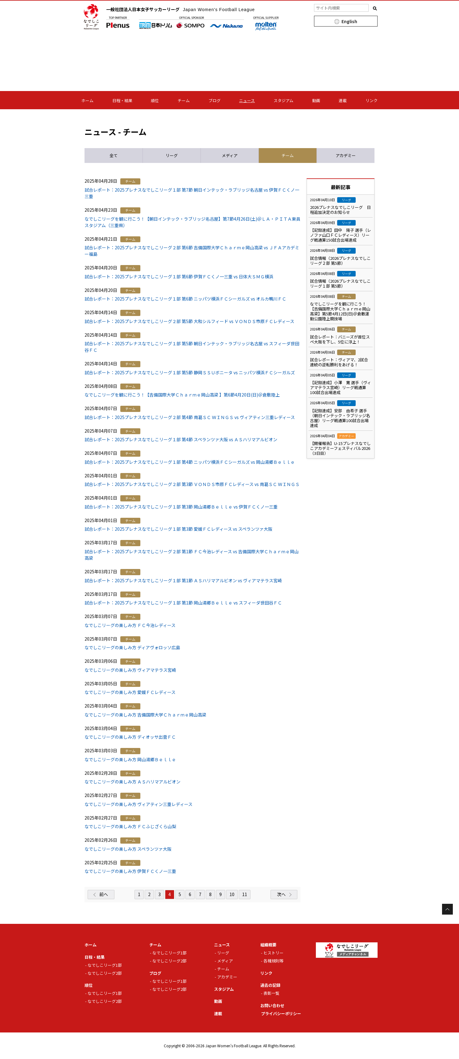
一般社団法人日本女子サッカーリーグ (180, 9)
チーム (184, 100)
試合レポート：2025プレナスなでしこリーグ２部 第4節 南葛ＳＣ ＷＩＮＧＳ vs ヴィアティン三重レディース (190, 417)
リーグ (223, 953)
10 (232, 894)
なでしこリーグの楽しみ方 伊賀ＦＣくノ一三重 (130, 871)
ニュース (247, 100)
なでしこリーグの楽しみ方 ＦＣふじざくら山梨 (130, 826)
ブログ (215, 100)
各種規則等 (273, 961)
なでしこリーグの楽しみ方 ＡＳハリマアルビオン (132, 782)
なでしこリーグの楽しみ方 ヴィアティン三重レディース (138, 804)
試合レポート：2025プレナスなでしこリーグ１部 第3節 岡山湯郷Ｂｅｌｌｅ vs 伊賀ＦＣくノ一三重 (181, 507)
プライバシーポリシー (281, 1013)
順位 (155, 100)
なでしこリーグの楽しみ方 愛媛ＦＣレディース (130, 692)
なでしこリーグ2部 (105, 973)
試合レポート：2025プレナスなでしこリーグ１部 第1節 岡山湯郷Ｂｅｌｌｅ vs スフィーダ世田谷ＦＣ (183, 603)
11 (244, 894)
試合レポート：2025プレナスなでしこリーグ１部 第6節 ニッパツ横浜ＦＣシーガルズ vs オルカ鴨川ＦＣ (185, 299)
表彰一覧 (271, 993)
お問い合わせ (272, 1005)
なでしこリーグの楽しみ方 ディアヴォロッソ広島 (132, 647)
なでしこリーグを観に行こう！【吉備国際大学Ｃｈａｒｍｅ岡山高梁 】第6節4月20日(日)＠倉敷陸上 (182, 395)
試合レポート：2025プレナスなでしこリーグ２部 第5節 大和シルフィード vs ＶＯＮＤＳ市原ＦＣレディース (189, 321)
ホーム (87, 100)
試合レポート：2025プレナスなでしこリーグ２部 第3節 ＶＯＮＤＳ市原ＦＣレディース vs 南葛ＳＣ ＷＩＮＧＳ (192, 484)
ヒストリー (273, 953)
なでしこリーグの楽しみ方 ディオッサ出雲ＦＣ (130, 737)
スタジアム (283, 100)
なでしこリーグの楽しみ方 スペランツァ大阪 (128, 849)
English (349, 21)
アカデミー (227, 977)
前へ (103, 894)
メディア (225, 961)
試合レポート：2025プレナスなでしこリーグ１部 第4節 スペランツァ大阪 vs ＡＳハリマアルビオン (181, 439)
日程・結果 (122, 100)
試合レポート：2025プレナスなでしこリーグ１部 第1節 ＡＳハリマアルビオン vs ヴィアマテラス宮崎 (183, 580)
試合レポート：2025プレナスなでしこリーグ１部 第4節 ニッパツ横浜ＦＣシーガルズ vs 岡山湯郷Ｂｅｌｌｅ (190, 462)
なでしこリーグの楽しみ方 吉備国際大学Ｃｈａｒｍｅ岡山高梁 (145, 715)
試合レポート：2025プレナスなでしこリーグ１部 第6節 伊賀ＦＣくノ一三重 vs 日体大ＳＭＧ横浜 (179, 276)
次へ (281, 894)
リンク (372, 100)
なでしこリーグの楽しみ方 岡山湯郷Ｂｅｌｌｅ (130, 759)
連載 (343, 100)
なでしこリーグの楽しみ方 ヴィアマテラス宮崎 (130, 670)
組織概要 (268, 945)
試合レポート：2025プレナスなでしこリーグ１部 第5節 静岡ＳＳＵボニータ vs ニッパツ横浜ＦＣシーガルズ (190, 372)
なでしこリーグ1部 (105, 965)
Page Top (447, 909)
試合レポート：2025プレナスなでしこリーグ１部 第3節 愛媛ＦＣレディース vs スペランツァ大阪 (178, 529)
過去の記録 (270, 985)
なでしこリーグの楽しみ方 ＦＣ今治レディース (130, 625)
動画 (316, 100)
